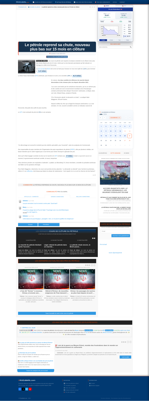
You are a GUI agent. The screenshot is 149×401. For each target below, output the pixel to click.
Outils (115, 2)
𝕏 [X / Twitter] (23, 389)
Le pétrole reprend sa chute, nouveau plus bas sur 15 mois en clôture (57, 47)
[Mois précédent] (104, 117)
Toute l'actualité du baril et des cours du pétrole (59, 313)
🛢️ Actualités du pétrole (63, 2)
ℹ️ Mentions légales (94, 385)
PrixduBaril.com (23, 398)
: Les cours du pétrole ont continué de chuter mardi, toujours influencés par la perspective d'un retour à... (82, 251)
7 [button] (129, 126)
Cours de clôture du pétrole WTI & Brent (57, 56)
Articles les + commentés (31, 196)
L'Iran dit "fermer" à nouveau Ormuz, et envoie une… (31, 292)
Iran (86, 332)
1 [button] (101, 126)
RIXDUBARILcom (26, 380)
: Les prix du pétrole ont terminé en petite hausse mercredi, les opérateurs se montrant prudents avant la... (56, 251)
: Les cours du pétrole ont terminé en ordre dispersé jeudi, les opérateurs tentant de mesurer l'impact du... (30, 251)
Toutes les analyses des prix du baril (38, 370)
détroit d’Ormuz (107, 332)
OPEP (72, 149)
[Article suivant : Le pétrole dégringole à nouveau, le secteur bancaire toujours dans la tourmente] (48, 224)
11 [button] (115, 131)
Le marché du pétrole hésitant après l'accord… (29, 246)
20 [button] (125, 135)
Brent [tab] (106, 6)
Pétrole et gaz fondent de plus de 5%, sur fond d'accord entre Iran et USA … (115, 198)
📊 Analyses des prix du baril (83, 2)
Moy (125, 36)
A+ (90, 7)
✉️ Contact (92, 383)
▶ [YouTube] (30, 389)
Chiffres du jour (28, 328)
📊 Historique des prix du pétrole (27, 352)
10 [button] (110, 131)
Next (94, 265)
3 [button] (110, 126)
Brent (48, 69)
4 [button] (115, 126)
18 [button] (115, 135)
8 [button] (101, 131)
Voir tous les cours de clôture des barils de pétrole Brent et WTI (57, 234)
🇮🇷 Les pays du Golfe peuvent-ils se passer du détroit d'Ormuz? (35, 342)
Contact (122, 2)
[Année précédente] (100, 117)
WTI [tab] (124, 6)
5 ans (127, 40)
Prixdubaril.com (22, 7)
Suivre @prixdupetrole (115, 252)
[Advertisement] (57, 26)
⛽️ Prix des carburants (102, 2)
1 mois (103, 40)
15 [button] (101, 135)
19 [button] (120, 135)
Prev (92, 265)
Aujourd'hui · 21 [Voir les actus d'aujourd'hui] (115, 117)
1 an (119, 40)
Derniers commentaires (57, 196)
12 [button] (120, 131)
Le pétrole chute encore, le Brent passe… (80, 246)
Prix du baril (103, 244)
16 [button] (106, 135)
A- (94, 7)
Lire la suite (125, 357)
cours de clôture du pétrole (63, 231)
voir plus (25, 212)
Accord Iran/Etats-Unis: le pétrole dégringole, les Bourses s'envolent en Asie (115, 190)
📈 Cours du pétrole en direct (42, 2)
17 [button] (110, 135)
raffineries (30, 171)
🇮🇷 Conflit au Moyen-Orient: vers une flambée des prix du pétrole (35, 361)
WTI (36, 76)
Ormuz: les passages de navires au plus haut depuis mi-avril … (82, 292)
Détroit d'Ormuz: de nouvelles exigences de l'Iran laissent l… (57, 292)
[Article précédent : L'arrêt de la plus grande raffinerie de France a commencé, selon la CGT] (28, 224)
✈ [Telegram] (26, 389)
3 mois (111, 40)
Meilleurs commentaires (83, 196)
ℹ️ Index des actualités (69, 388)
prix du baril (41, 69)
